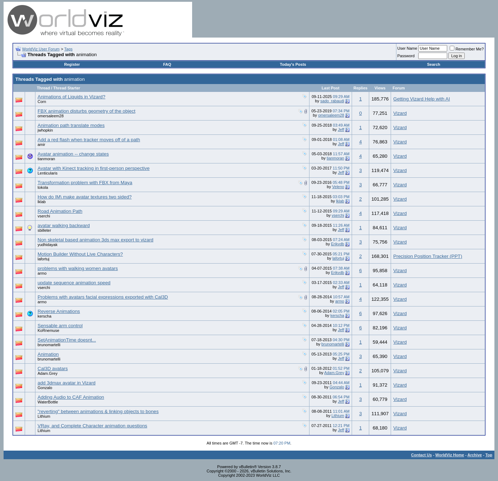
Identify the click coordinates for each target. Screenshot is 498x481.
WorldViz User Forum (41, 49)
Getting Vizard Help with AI (421, 99)
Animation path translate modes (71, 125)
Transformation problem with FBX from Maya (85, 182)
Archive (475, 455)
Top (488, 455)
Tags (68, 49)
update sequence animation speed (74, 282)
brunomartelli (49, 345)
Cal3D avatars (53, 368)
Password (406, 56)
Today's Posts (293, 64)
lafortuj (43, 259)
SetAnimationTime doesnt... (67, 340)
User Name (407, 48)
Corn (42, 101)
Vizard (400, 113)
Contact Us (421, 455)
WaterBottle (48, 402)
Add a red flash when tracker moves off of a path (89, 139)
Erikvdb (337, 244)
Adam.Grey (48, 373)
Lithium (44, 416)
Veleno (338, 187)
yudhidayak (48, 244)
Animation (48, 354)
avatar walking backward (64, 225)
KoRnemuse (48, 330)
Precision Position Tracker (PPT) (427, 256)
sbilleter (44, 230)
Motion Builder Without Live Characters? (80, 254)
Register (72, 64)
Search (433, 64)
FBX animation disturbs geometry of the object (86, 111)
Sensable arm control (60, 325)
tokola (43, 187)
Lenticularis (48, 173)
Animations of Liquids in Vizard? (71, 96)
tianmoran (46, 159)
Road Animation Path (60, 211)
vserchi (44, 216)
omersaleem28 (51, 116)
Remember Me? (467, 49)
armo (42, 273)
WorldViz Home (449, 455)
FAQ (167, 64)
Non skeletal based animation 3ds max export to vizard (95, 239)
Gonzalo (45, 388)
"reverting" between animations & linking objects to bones (98, 411)
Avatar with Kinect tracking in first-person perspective (94, 168)
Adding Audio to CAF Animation (71, 397)
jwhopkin (45, 130)
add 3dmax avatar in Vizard (67, 383)
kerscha (45, 316)
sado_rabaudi (332, 101)
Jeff (341, 129)
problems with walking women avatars (78, 268)
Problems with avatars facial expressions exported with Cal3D (103, 297)
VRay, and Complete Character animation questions (92, 425)
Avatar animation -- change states (73, 154)
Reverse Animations (59, 311)
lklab (42, 202)
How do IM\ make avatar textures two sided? (85, 197)
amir (41, 144)
